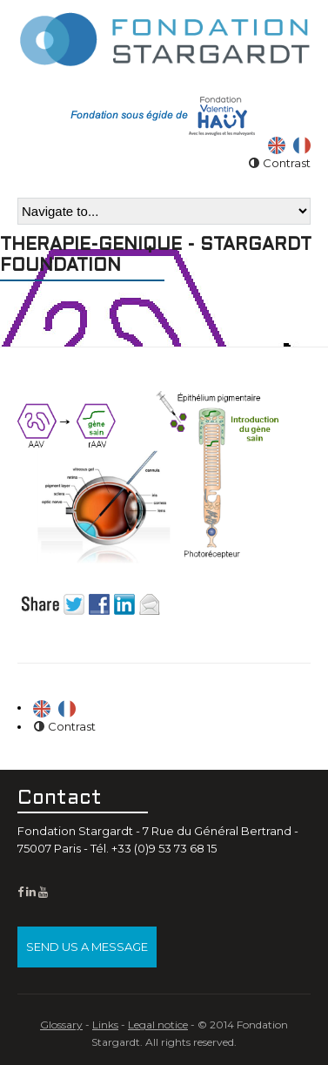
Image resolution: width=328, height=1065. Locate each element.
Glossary (61, 1024)
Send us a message (87, 947)
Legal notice (158, 1024)
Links (105, 1024)
